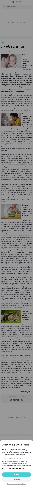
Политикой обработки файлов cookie (13, 469)
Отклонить (16, 479)
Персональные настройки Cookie (16, 484)
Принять (16, 474)
